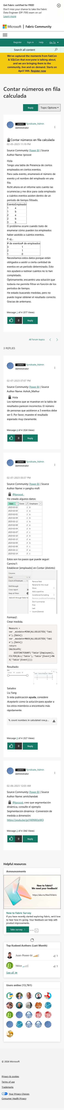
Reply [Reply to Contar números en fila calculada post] (30, 320)
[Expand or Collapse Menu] (5, 35)
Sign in (30, 42)
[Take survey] (17, 931)
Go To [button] (52, 42)
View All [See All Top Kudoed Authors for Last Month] (12, 974)
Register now (38, 70)
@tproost (17, 804)
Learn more (9, 16)
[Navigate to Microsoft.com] (12, 27)
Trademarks (7, 1088)
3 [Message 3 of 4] (17, 739)
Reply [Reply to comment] (30, 438)
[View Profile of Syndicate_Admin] (35, 123)
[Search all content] (36, 49)
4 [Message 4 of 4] (17, 430)
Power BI (34, 150)
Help (41, 42)
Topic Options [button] (48, 107)
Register (17, 42)
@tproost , (18, 494)
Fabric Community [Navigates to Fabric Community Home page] (38, 26)
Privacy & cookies (10, 1078)
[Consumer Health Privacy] (32, 1100)
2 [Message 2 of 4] (17, 832)
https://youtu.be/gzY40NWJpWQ (25, 821)
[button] (30, 107)
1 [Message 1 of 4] (17, 312)
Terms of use (8, 1083)
